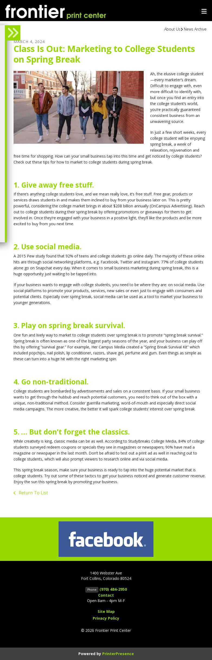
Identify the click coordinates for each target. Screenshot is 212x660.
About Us (172, 29)
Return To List (33, 493)
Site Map (106, 611)
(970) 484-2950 (113, 589)
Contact (106, 595)
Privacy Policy (106, 618)
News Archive (195, 29)
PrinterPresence (118, 653)
